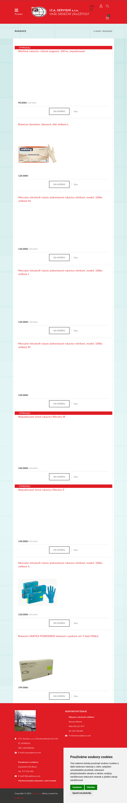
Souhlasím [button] (77, 787)
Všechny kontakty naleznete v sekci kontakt (37, 780)
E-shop (97, 31)
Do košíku (59, 111)
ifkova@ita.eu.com (32, 776)
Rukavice (107, 31)
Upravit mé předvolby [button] (81, 793)
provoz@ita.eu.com (33, 752)
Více (76, 111)
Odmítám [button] (91, 787)
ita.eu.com (36, 793)
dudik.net (19, 798)
